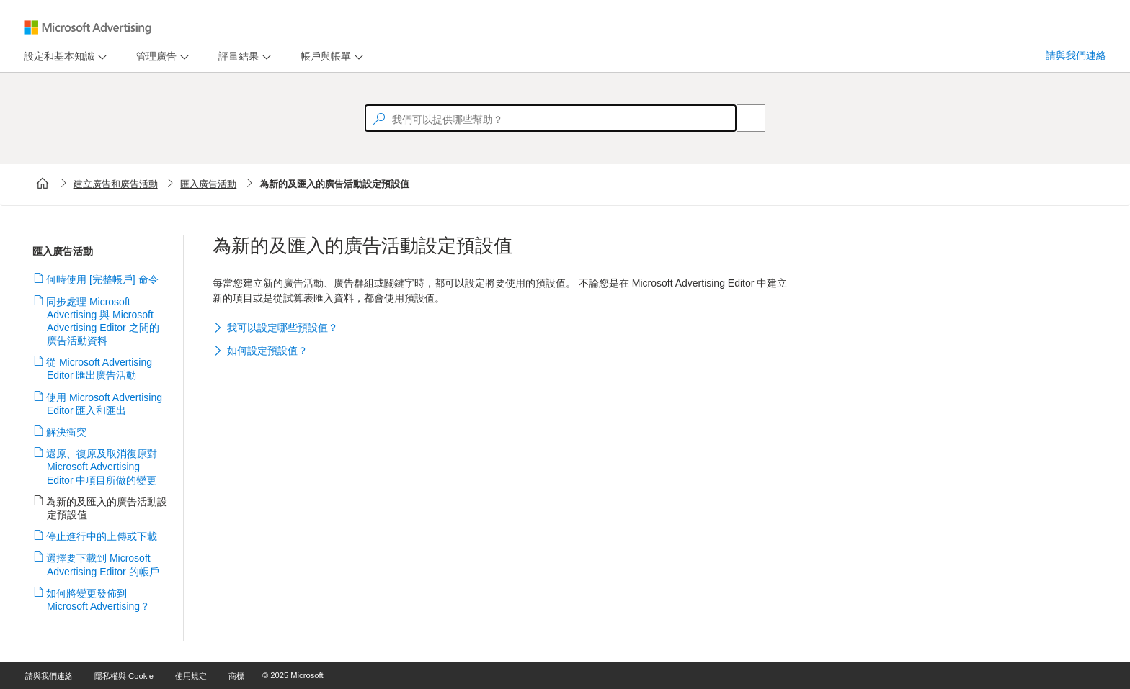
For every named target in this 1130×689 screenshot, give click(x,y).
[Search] (743, 118)
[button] (501, 329)
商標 (236, 676)
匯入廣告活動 (208, 184)
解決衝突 (66, 432)
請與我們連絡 (1076, 55)
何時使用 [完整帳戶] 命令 (103, 279)
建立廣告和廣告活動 (116, 184)
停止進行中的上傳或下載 (102, 536)
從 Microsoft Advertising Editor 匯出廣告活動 (99, 368)
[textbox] (550, 118)
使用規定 (191, 676)
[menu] (63, 56)
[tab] (56, 56)
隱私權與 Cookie (124, 676)
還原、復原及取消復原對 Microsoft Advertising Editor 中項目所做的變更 (102, 466)
